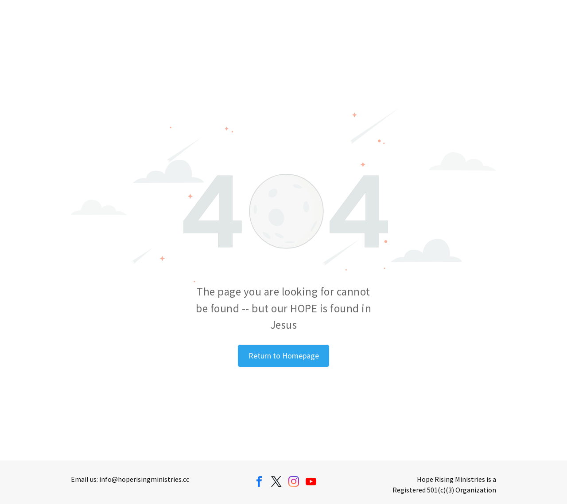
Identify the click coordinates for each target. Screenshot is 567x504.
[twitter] (276, 483)
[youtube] (311, 483)
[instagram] (294, 483)
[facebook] (259, 483)
